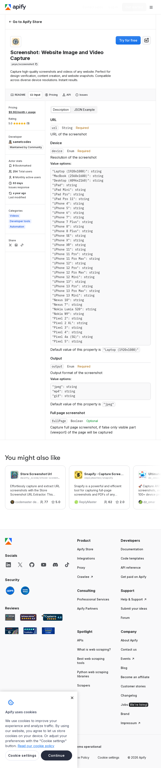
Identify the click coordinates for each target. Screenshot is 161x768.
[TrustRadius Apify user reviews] (30, 630)
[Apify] (15, 7)
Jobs (134, 705)
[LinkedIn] (8, 564)
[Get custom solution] (92, 7)
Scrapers (83, 685)
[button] (94, 540)
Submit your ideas (134, 608)
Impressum (131, 723)
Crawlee (85, 577)
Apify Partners (87, 608)
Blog (124, 668)
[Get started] (134, 7)
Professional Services (93, 599)
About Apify (129, 640)
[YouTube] (43, 564)
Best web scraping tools (90, 661)
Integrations (86, 558)
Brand (125, 714)
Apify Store (85, 549)
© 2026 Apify (137, 757)
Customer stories (133, 686)
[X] (20, 564)
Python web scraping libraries (92, 674)
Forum (125, 617)
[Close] (72, 697)
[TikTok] (67, 564)
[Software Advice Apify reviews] (28, 617)
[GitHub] (32, 564)
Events (128, 658)
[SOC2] (25, 591)
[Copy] (24, 64)
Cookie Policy (79, 757)
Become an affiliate (135, 677)
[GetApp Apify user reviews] (10, 617)
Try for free (128, 40)
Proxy (81, 567)
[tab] (18, 95)
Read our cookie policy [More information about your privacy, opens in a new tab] (36, 746)
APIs (80, 640)
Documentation (132, 549)
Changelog (129, 695)
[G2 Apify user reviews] (11, 630)
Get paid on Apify (133, 577)
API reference (131, 567)
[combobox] (146, 40)
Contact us (129, 649)
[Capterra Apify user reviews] (52, 617)
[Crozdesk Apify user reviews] (48, 630)
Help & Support (134, 599)
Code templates (132, 558)
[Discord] (55, 564)
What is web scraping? (94, 649)
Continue (56, 755)
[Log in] (113, 7)
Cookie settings (108, 757)
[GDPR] (10, 591)
